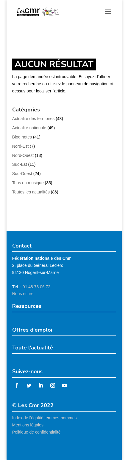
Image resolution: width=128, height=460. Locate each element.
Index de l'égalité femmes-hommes (44, 417)
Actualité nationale (29, 127)
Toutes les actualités (31, 192)
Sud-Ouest (22, 173)
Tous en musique (28, 182)
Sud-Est (19, 164)
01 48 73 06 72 (36, 286)
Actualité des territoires (33, 118)
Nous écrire (23, 293)
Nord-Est (20, 146)
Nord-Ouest (23, 155)
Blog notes (22, 137)
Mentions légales (27, 425)
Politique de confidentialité (36, 432)
